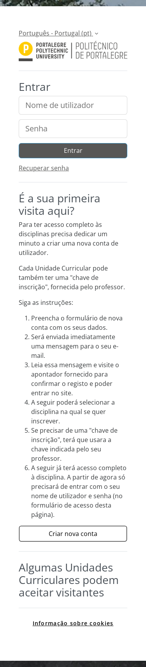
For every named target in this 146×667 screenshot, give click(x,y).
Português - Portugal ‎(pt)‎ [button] (56, 33)
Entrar (73, 150)
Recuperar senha (44, 168)
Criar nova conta (73, 533)
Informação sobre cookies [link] (73, 623)
